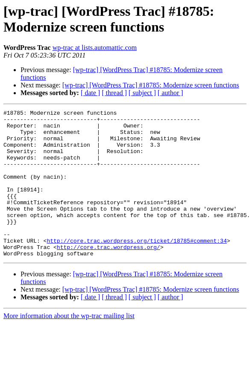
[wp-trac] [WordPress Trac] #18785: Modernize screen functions (150, 85)
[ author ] (170, 92)
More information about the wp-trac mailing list (69, 345)
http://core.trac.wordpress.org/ (108, 275)
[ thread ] (114, 92)
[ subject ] (142, 92)
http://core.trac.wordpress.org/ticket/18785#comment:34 (136, 267)
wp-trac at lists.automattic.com (95, 47)
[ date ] (90, 92)
